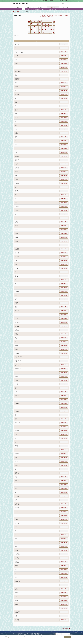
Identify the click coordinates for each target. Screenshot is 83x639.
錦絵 (23, 9)
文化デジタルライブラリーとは (49, 0)
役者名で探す (50, 15)
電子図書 (49, 9)
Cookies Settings (59, 637)
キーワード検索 (64, 7)
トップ (18, 7)
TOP (13, 11)
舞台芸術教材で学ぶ (30, 7)
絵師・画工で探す (59, 15)
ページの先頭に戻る (65, 628)
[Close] (81, 637)
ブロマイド (28, 9)
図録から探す (50, 16)
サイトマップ (60, 0)
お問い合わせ (67, 0)
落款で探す (44, 16)
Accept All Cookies (68, 637)
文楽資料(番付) (38, 9)
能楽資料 (32, 9)
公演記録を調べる (41, 7)
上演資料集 (44, 9)
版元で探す (66, 15)
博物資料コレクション (56, 9)
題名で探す (44, 15)
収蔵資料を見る (53, 7)
